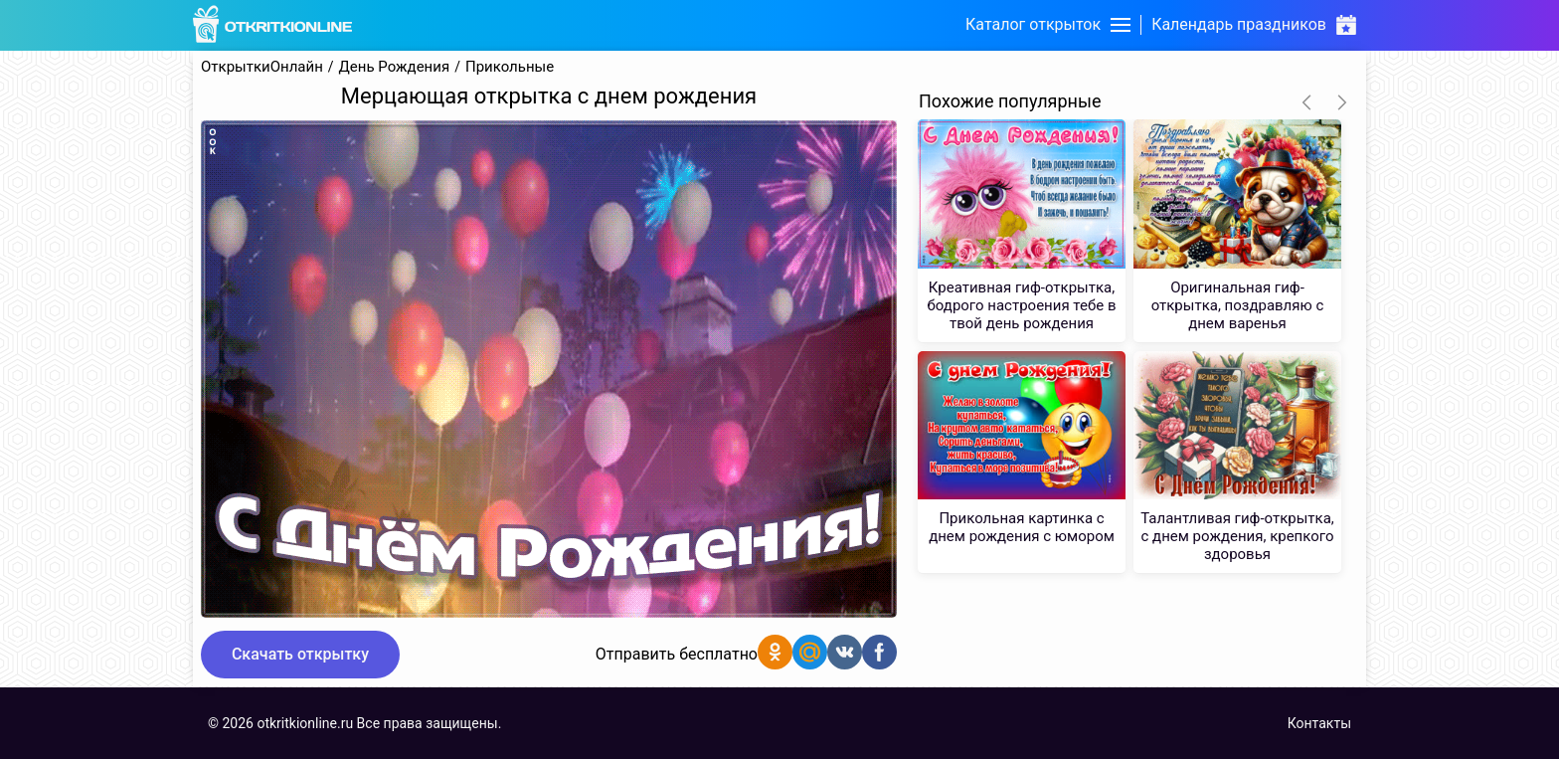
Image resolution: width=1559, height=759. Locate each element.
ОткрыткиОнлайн (262, 67)
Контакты (1319, 723)
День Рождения (394, 67)
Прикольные (509, 67)
